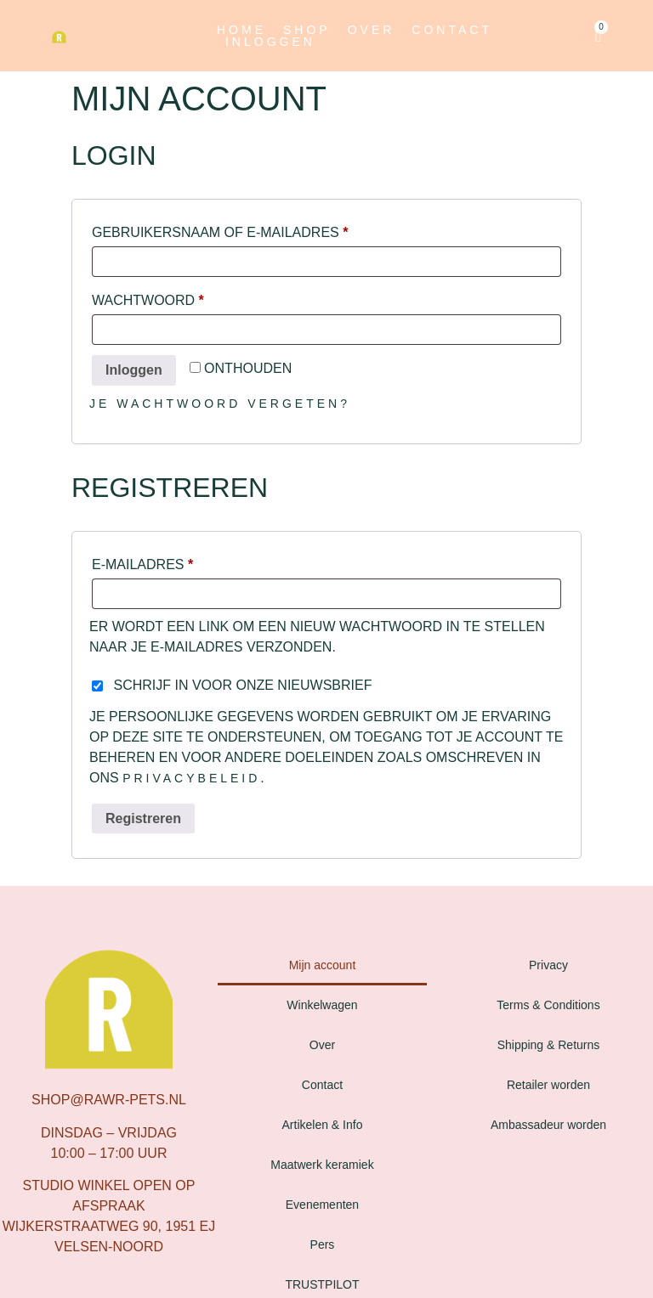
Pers (322, 1244)
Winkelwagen (322, 1005)
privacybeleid (191, 778)
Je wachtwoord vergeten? (219, 403)
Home (241, 30)
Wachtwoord (176, 297)
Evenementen (322, 1204)
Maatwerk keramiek (321, 1164)
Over (371, 30)
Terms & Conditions (548, 1005)
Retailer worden (548, 1085)
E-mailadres (171, 561)
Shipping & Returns (548, 1045)
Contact (452, 30)
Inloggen (270, 42)
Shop (307, 30)
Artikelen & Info (322, 1125)
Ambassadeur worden (548, 1125)
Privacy (548, 965)
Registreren (143, 818)
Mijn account (322, 965)
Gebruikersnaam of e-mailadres (249, 229)
